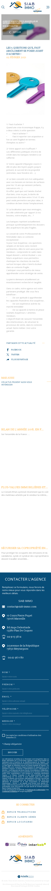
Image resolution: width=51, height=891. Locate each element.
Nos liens (15, 886)
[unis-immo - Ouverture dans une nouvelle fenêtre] (22, 844)
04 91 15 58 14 (14, 636)
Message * (8, 721)
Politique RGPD (26, 886)
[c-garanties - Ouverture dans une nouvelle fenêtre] (10, 844)
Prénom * (8, 685)
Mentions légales (34, 884)
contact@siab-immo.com (21, 606)
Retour (14, 32)
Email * (7, 697)
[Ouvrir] (3, 7)
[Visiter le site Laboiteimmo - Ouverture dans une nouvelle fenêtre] (25, 876)
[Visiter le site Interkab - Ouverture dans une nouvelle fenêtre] (37, 844)
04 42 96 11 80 (16, 657)
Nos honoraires (9, 884)
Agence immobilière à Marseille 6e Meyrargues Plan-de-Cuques (20, 22)
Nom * (6, 672)
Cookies (37, 886)
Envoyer (12, 752)
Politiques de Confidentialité (36, 790)
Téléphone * (10, 709)
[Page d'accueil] (25, 7)
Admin (45, 884)
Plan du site (21, 884)
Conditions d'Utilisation (9, 791)
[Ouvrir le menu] (48, 7)
